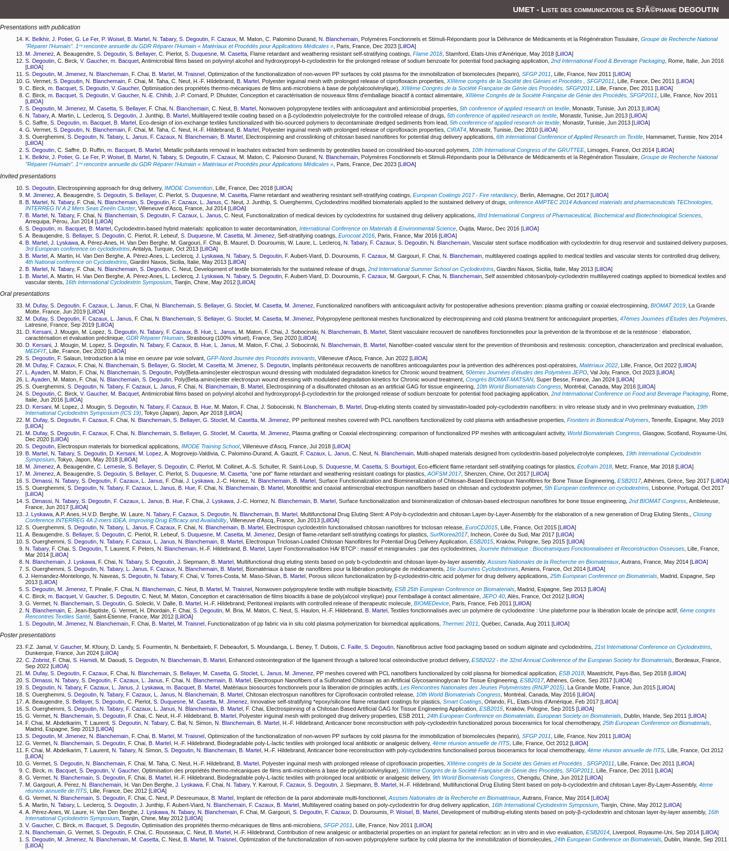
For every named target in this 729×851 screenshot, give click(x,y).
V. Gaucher (93, 61)
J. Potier (62, 39)
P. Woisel (112, 39)
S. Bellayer (142, 54)
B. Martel (138, 39)
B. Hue (202, 332)
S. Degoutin (193, 39)
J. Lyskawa (64, 243)
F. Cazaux (223, 39)
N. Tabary (164, 39)
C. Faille (351, 647)
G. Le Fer (86, 39)
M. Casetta (233, 54)
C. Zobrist (37, 660)
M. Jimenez (39, 54)
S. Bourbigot (399, 466)
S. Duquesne (201, 54)
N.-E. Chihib (157, 95)
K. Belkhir (37, 39)
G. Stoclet (239, 305)
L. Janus (136, 137)
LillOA (407, 46)
